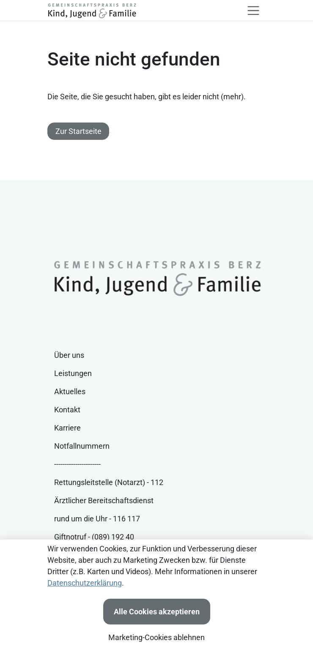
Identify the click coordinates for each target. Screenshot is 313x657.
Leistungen (73, 373)
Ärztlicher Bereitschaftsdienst (104, 500)
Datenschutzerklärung (84, 582)
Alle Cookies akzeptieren (157, 611)
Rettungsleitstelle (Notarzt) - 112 (108, 482)
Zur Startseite (78, 131)
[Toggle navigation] (253, 10)
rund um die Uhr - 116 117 (97, 518)
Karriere (67, 427)
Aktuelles (69, 391)
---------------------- (77, 464)
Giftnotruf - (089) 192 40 (94, 536)
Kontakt (67, 409)
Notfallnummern (82, 446)
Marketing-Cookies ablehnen (156, 637)
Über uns (69, 355)
